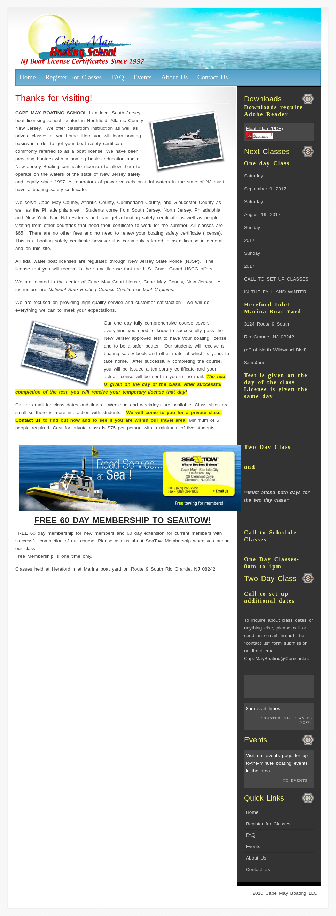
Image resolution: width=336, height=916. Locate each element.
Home (27, 77)
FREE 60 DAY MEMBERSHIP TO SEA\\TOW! (122, 520)
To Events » (297, 780)
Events (143, 77)
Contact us (28, 420)
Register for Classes (268, 823)
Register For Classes (73, 77)
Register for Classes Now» (285, 720)
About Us (174, 77)
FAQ (117, 77)
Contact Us (212, 77)
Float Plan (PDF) (264, 128)
